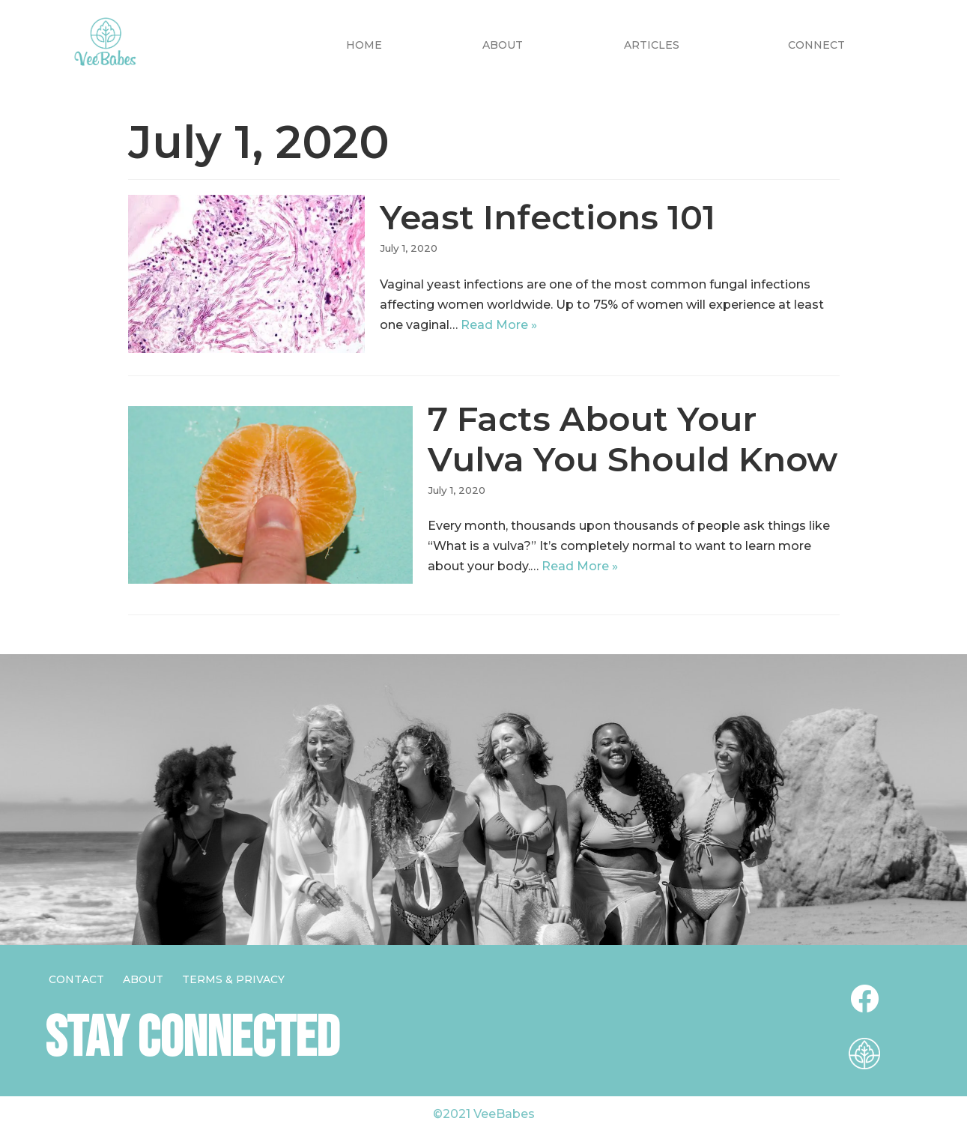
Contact (76, 979)
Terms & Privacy (233, 979)
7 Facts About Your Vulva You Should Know (632, 439)
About (502, 45)
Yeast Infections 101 (547, 217)
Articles (651, 45)
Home (364, 45)
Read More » (499, 325)
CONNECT (816, 45)
